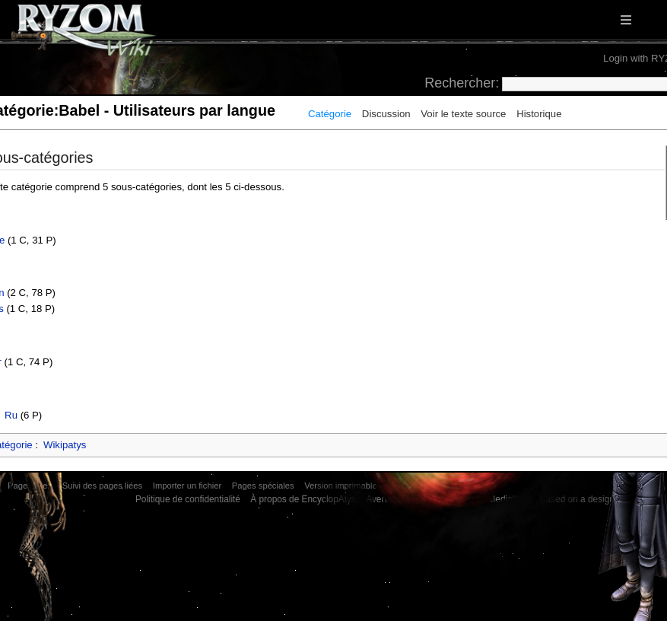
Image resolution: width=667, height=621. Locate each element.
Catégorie (329, 113)
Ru (11, 415)
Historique (538, 113)
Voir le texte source (463, 113)
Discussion (386, 113)
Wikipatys (64, 445)
